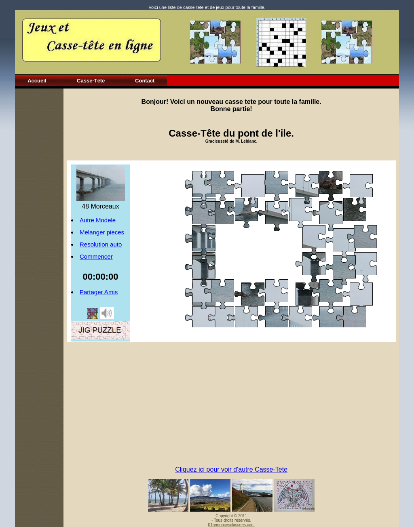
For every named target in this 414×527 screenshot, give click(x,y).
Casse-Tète (91, 81)
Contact (144, 81)
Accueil (36, 81)
